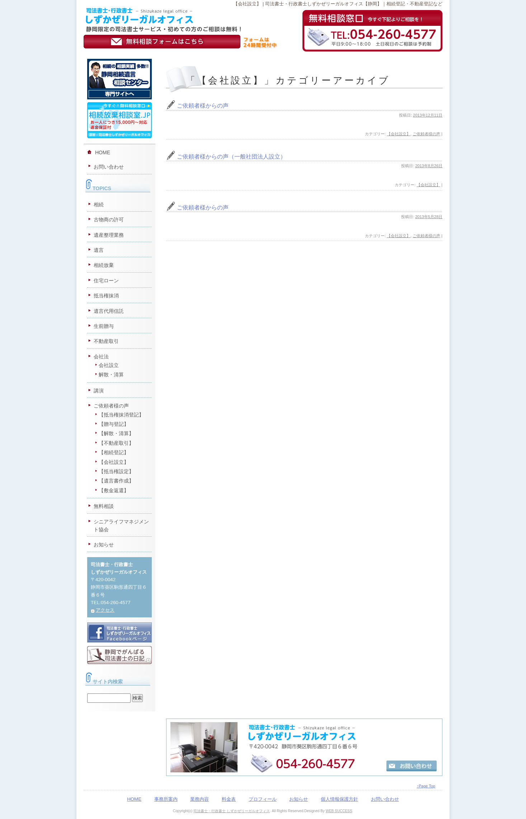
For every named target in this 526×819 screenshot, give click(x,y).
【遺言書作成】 (116, 481)
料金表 (229, 799)
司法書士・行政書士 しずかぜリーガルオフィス (231, 811)
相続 (99, 204)
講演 (99, 391)
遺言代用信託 (109, 311)
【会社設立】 (398, 134)
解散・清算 (111, 374)
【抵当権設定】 (116, 471)
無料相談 (104, 506)
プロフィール (263, 799)
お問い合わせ (109, 167)
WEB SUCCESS (338, 811)
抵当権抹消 (106, 295)
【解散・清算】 (116, 433)
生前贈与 (104, 326)
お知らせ (104, 544)
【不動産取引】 (116, 443)
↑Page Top (426, 786)
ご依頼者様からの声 (203, 106)
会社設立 (109, 365)
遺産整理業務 (109, 235)
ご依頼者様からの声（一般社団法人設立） (231, 157)
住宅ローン (106, 280)
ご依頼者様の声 (426, 134)
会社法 (101, 356)
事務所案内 (166, 799)
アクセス (105, 610)
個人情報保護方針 (339, 799)
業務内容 (199, 799)
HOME (102, 152)
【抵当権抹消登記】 (121, 415)
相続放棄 (104, 265)
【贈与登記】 (114, 424)
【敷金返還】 (114, 490)
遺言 (99, 250)
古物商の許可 (109, 219)
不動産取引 (106, 341)
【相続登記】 (114, 452)
